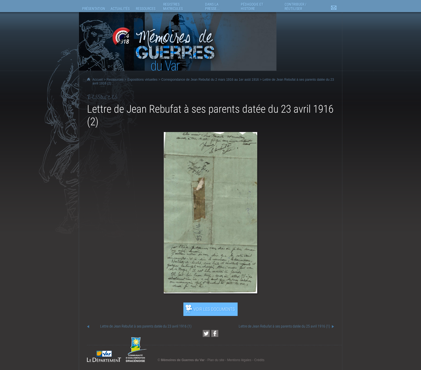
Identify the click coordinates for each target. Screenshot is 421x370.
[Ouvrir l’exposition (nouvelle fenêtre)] (210, 291)
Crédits (259, 360)
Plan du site (216, 360)
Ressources (115, 79)
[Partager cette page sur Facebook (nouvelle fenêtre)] (214, 333)
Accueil (97, 79)
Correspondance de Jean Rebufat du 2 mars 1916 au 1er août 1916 (210, 79)
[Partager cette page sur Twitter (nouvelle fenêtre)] (206, 333)
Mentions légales (239, 360)
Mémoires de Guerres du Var (183, 360)
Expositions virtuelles (142, 79)
